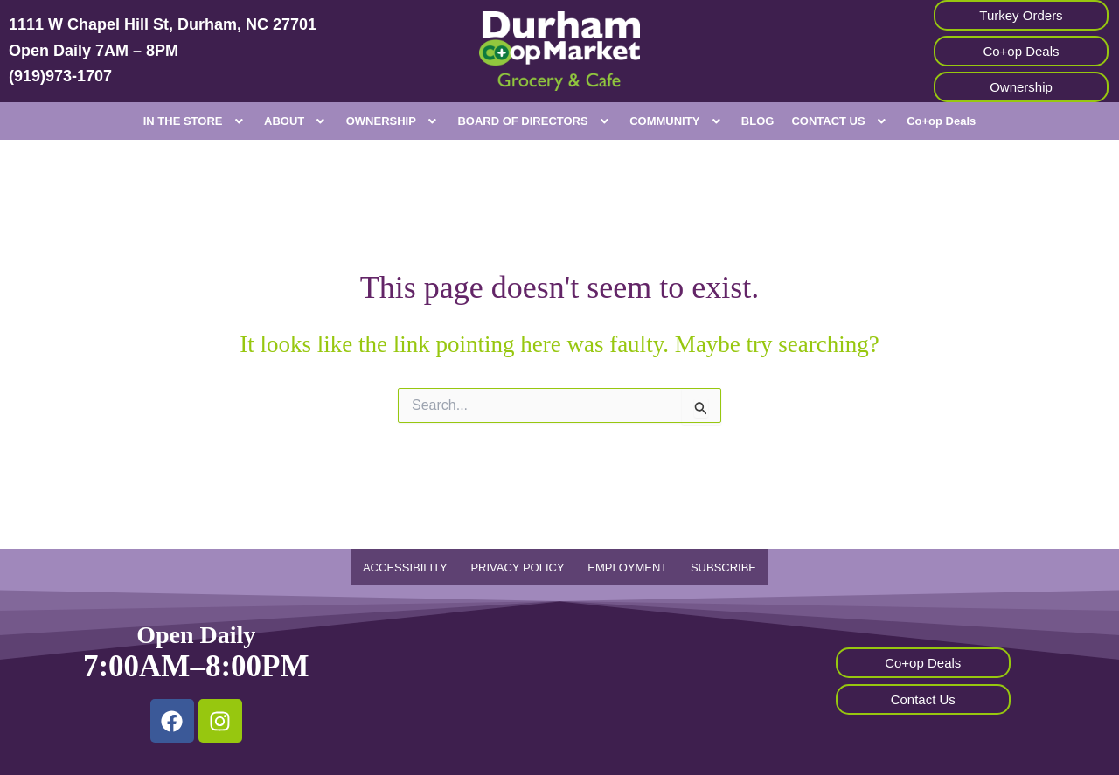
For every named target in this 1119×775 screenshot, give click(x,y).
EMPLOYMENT (626, 567)
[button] (195, 121)
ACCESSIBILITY (412, 567)
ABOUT (296, 121)
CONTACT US (840, 121)
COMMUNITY (676, 121)
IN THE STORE (195, 121)
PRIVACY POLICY (520, 567)
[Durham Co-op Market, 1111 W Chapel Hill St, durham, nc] (559, 681)
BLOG (758, 121)
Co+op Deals (941, 121)
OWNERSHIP (393, 121)
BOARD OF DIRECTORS (534, 121)
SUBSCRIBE (716, 567)
